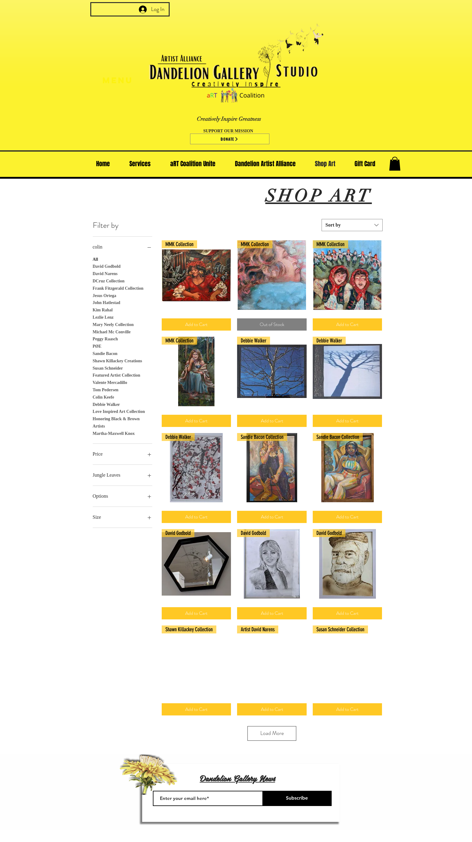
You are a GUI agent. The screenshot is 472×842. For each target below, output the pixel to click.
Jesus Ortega (104, 295)
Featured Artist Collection (116, 375)
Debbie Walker (106, 404)
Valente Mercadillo (110, 382)
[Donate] (229, 139)
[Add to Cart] (196, 324)
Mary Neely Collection (113, 324)
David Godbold (107, 266)
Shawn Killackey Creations (117, 360)
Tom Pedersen (106, 389)
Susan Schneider (108, 368)
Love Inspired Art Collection (119, 411)
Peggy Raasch (105, 338)
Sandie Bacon (105, 353)
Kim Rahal (103, 309)
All (95, 259)
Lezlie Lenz (103, 317)
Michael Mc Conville (112, 331)
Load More (272, 733)
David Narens (105, 273)
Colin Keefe (103, 397)
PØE (97, 346)
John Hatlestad (107, 302)
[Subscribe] (297, 798)
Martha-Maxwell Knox (114, 433)
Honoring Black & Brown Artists (116, 421)
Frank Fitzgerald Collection (118, 288)
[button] (395, 163)
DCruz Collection (109, 280)
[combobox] (352, 225)
